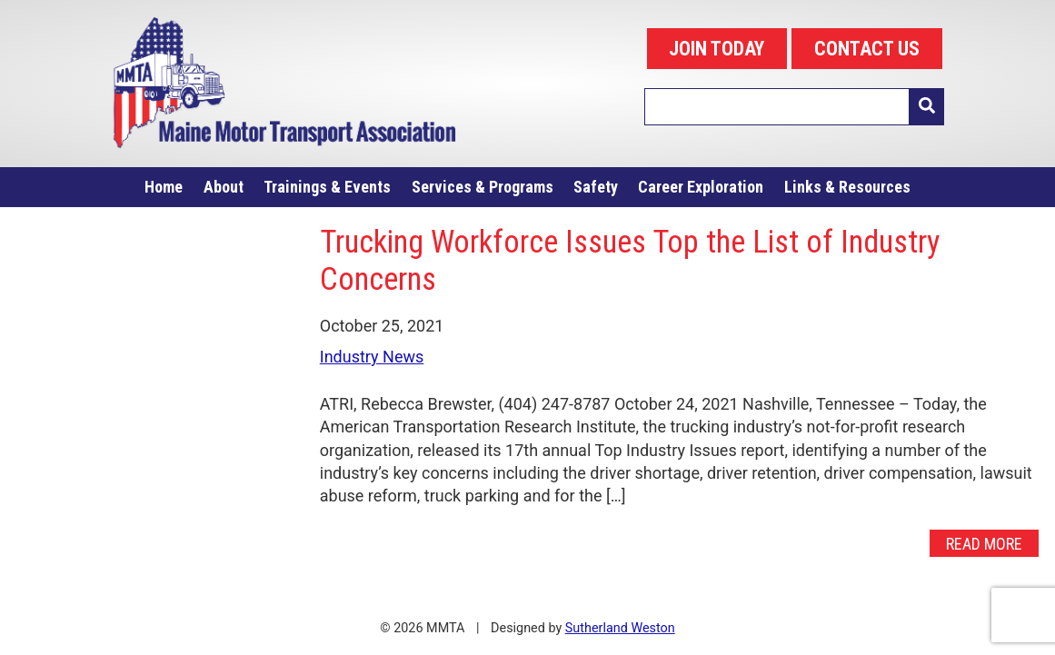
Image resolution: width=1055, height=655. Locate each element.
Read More (984, 542)
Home (163, 186)
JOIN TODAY (716, 48)
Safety (595, 186)
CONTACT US (867, 48)
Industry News (372, 356)
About (224, 186)
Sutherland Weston (620, 628)
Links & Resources (847, 186)
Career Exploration (700, 186)
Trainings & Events (327, 186)
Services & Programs (482, 186)
